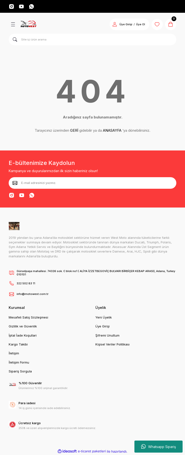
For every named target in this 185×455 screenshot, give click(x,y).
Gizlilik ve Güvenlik (23, 326)
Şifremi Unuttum (107, 335)
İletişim (14, 353)
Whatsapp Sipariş (158, 446)
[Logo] (28, 24)
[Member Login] (114, 24)
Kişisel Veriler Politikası (112, 344)
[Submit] (15, 183)
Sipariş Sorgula (20, 371)
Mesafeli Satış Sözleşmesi (28, 317)
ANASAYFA (112, 130)
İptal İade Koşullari (23, 335)
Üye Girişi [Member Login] (125, 24)
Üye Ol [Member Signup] (140, 24)
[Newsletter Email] (92, 183)
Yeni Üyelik (103, 317)
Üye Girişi (102, 326)
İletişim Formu (19, 362)
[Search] (92, 40)
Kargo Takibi (18, 344)
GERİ (74, 130)
